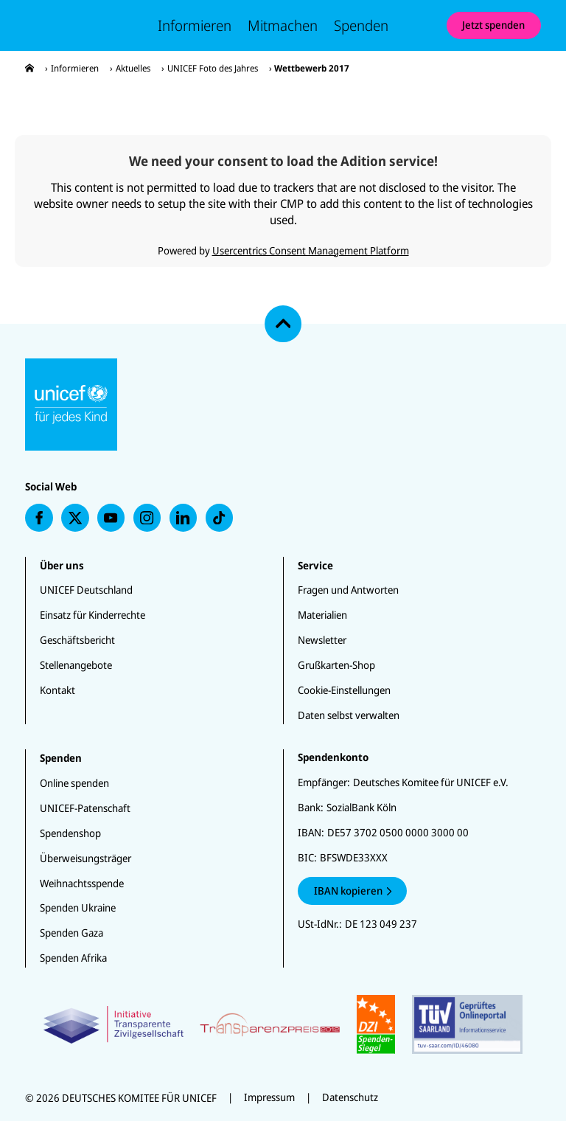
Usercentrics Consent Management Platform (310, 250)
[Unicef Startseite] (81, 25)
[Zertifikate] (283, 1024)
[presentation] (29, 68)
